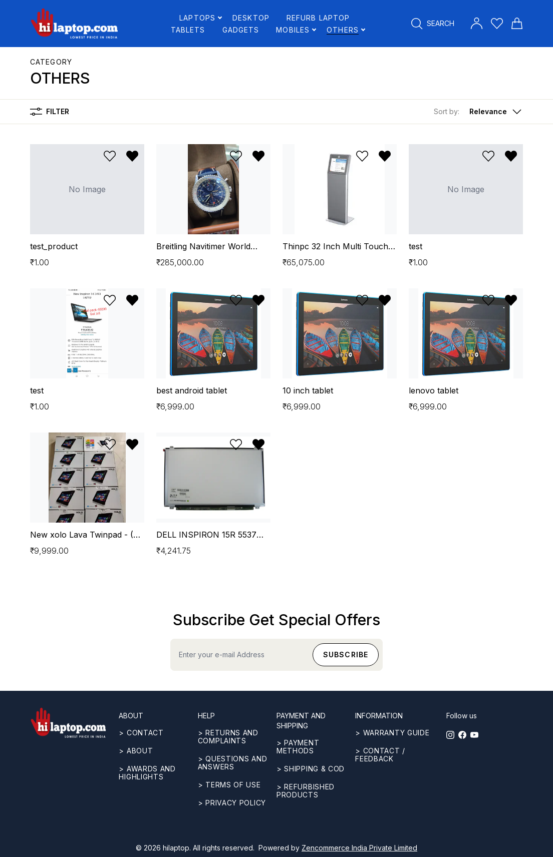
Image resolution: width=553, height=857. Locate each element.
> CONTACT (141, 732)
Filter (49, 112)
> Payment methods (297, 746)
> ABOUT (136, 750)
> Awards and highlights (147, 772)
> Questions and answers (232, 762)
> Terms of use (229, 784)
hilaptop (176, 847)
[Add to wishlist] (110, 156)
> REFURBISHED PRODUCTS (305, 790)
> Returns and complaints (228, 736)
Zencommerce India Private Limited (359, 847)
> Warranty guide (392, 732)
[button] (478, 112)
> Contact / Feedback (380, 754)
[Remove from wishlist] (132, 156)
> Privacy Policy (232, 802)
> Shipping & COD (310, 768)
